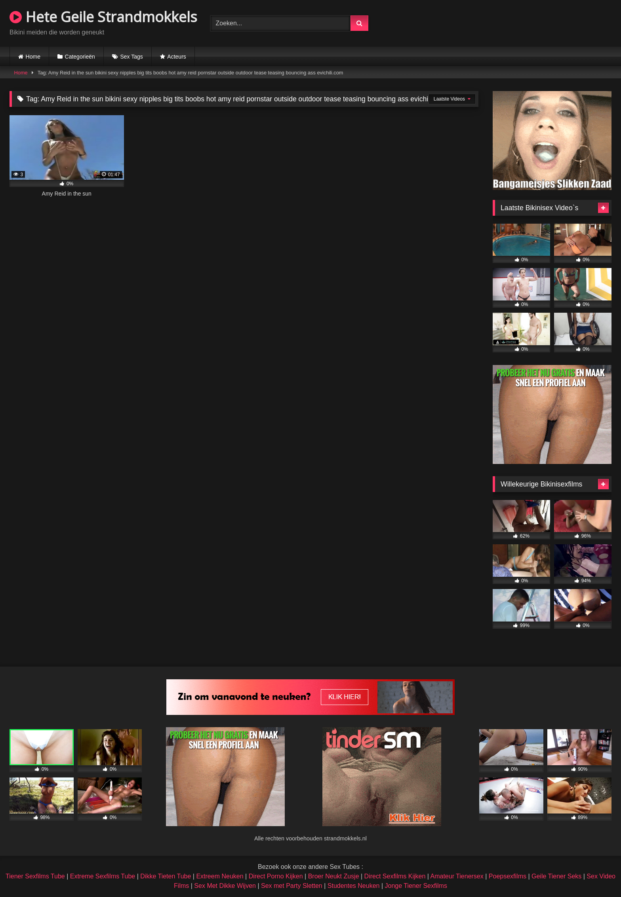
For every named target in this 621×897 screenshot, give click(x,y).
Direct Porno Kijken (276, 876)
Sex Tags (131, 56)
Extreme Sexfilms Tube (102, 876)
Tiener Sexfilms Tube (35, 876)
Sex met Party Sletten (291, 885)
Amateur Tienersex (456, 876)
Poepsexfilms (507, 876)
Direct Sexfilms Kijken (395, 876)
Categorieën (80, 56)
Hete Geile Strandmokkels (103, 17)
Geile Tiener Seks (556, 876)
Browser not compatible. (518, 22)
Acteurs (176, 56)
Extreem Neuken (219, 876)
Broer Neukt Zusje (333, 876)
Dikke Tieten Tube (165, 876)
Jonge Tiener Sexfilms (416, 885)
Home (33, 56)
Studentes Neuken (354, 885)
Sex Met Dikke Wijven (225, 885)
